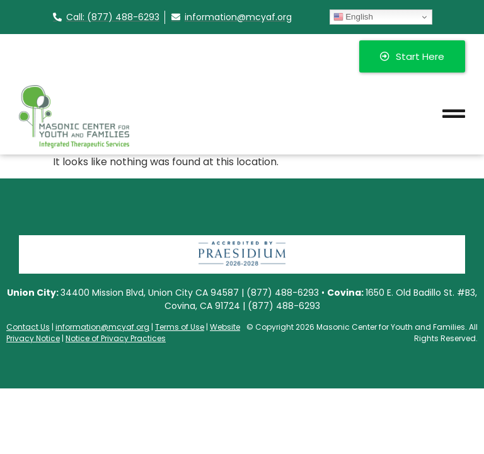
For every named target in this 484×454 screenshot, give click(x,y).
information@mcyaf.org (102, 327)
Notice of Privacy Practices (116, 338)
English (353, 17)
